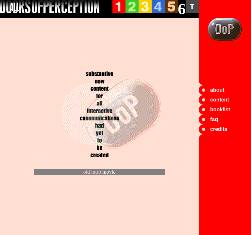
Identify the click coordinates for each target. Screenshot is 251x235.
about (217, 90)
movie (108, 172)
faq (214, 119)
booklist (220, 109)
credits (218, 129)
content (219, 99)
